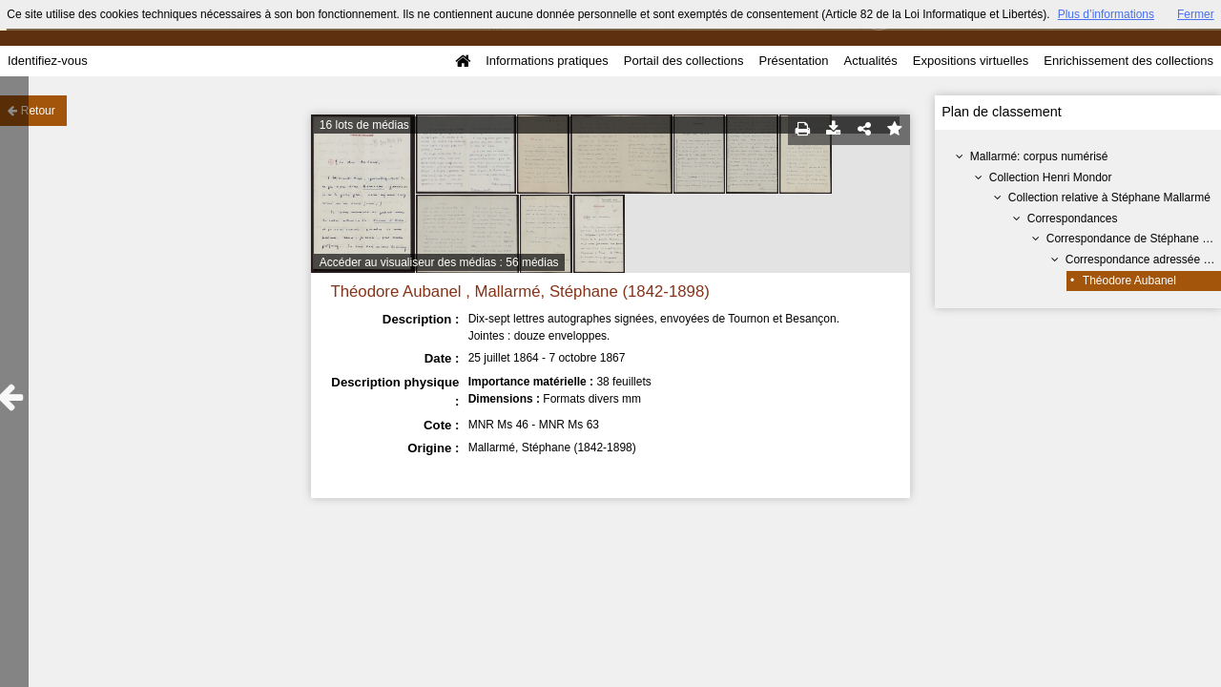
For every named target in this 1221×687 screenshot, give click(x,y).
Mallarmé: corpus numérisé (1039, 156)
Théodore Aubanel (1129, 280)
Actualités (870, 60)
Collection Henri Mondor (1050, 177)
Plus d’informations (1106, 14)
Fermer (1195, 14)
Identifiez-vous (48, 60)
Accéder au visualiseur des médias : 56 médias (439, 262)
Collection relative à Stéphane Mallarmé (1109, 197)
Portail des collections (684, 60)
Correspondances (1072, 218)
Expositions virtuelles (970, 60)
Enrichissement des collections (1128, 60)
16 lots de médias (364, 125)
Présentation (793, 60)
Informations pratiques (547, 60)
